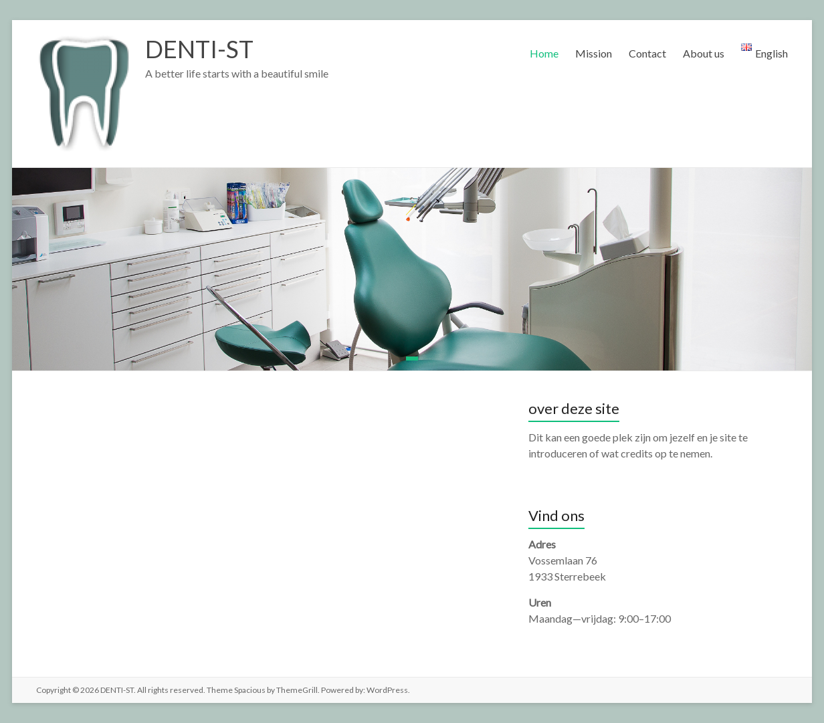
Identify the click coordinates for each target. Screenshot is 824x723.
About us (703, 53)
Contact (647, 53)
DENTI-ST (199, 49)
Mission (593, 53)
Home (544, 53)
